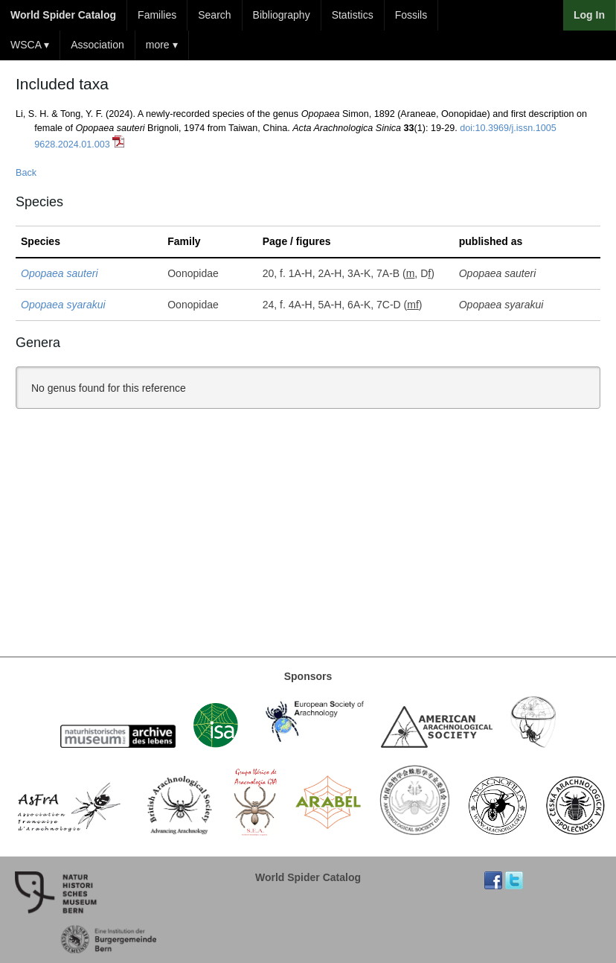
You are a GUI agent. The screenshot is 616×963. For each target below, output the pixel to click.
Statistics (352, 15)
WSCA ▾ (29, 45)
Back (26, 173)
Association (97, 45)
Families (157, 15)
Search (214, 15)
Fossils (411, 15)
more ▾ (162, 45)
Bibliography (281, 15)
